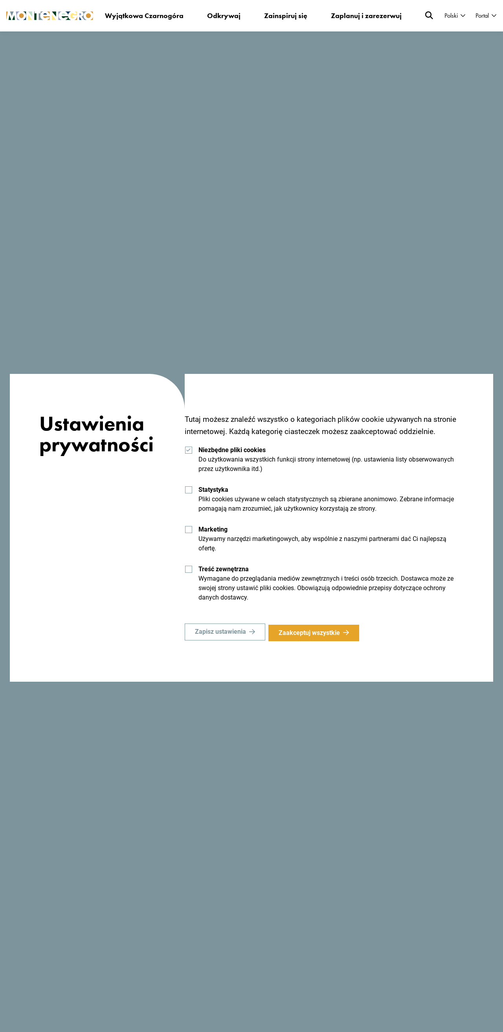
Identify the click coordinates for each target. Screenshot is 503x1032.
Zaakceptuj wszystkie (311, 632)
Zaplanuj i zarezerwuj (365, 15)
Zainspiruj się (284, 15)
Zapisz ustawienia (220, 632)
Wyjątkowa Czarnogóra (143, 15)
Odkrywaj (222, 15)
